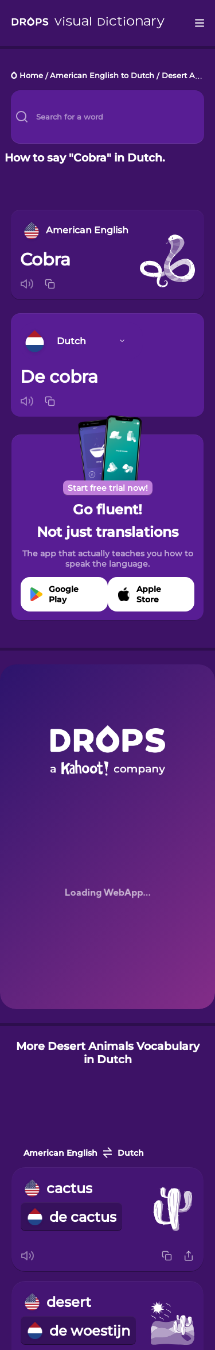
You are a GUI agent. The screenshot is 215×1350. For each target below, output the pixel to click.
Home (31, 76)
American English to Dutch (102, 76)
